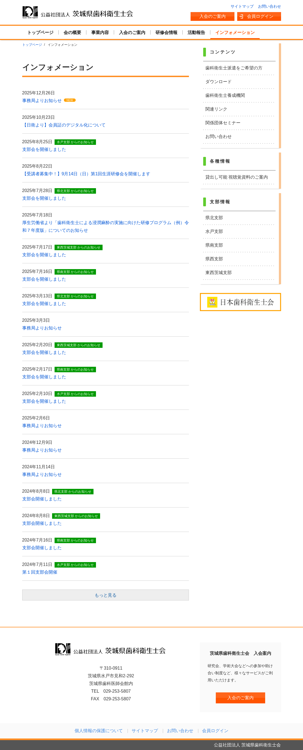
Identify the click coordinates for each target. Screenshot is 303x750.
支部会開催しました (42, 499)
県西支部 (214, 258)
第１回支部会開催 (39, 572)
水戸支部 (214, 231)
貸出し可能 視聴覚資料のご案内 (236, 177)
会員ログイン (260, 16)
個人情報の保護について (99, 730)
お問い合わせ (269, 6)
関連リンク (216, 109)
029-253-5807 (117, 691)
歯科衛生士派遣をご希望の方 (233, 68)
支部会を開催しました (44, 149)
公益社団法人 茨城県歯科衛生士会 (78, 12)
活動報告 (196, 32)
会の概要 (72, 32)
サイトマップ (242, 6)
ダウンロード (218, 81)
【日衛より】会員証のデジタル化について (64, 125)
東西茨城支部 (218, 272)
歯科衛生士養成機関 (225, 95)
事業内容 (100, 32)
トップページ (40, 32)
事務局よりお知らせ (42, 100)
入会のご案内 (212, 16)
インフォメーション (235, 32)
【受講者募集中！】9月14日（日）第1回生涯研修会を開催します (86, 173)
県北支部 (214, 217)
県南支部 (214, 245)
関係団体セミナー (222, 122)
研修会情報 (166, 32)
